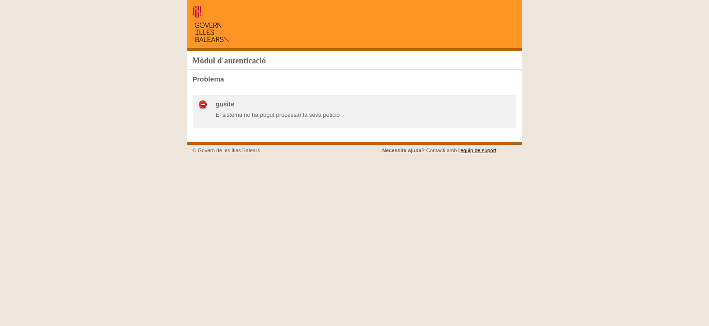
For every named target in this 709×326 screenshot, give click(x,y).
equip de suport (478, 150)
